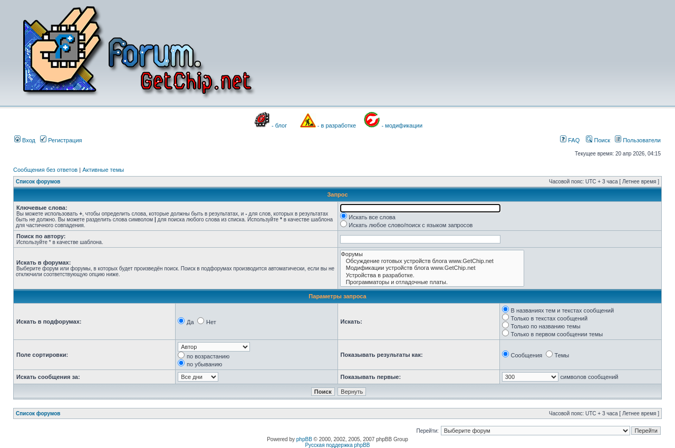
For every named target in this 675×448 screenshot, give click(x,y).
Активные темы (103, 170)
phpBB (304, 439)
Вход (24, 140)
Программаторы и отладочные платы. (432, 282)
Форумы (432, 254)
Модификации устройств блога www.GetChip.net (432, 268)
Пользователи (638, 140)
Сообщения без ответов (45, 170)
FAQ (570, 140)
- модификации (401, 125)
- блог (279, 125)
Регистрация (61, 140)
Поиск (598, 140)
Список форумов (38, 181)
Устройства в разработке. (432, 275)
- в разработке (336, 125)
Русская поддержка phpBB (337, 445)
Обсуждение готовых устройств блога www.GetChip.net (432, 261)
